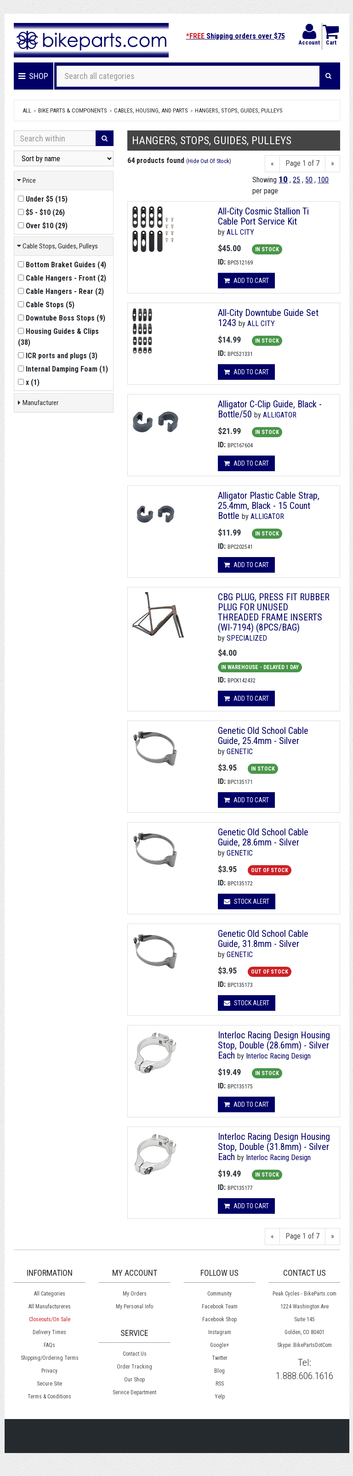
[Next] (332, 163)
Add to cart (246, 280)
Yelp (220, 1396)
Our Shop (134, 1379)
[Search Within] (55, 138)
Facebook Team (220, 1306)
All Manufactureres (49, 1306)
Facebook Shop (219, 1319)
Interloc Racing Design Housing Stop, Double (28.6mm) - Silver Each (274, 1045)
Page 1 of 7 (302, 163)
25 (296, 179)
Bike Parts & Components (72, 110)
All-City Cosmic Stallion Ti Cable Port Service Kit (263, 216)
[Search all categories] (188, 76)
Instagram (219, 1332)
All (27, 110)
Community (219, 1293)
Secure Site (49, 1383)
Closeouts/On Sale (49, 1319)
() (43, 199)
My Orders (135, 1293)
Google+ (219, 1345)
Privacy (49, 1371)
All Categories (49, 1293)
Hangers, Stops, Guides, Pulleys (239, 110)
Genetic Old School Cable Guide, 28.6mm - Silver (263, 837)
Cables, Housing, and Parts (151, 110)
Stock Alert (246, 901)
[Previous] (272, 163)
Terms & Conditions (49, 1396)
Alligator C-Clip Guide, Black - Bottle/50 (270, 409)
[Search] (328, 76)
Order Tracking (134, 1366)
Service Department (134, 1392)
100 (323, 179)
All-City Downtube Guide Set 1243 (268, 317)
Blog (219, 1371)
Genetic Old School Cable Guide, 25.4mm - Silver (263, 735)
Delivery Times (49, 1332)
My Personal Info (134, 1306)
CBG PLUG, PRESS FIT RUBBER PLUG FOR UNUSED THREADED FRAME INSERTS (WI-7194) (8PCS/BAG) (274, 612)
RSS (220, 1383)
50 (309, 179)
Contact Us (135, 1354)
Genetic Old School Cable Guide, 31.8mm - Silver (263, 938)
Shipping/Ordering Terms (50, 1358)
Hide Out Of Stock (208, 161)
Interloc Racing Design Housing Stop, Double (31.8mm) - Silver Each (274, 1146)
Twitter (220, 1358)
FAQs (49, 1345)
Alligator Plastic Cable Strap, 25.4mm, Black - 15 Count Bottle (268, 505)
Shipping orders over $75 (235, 36)
